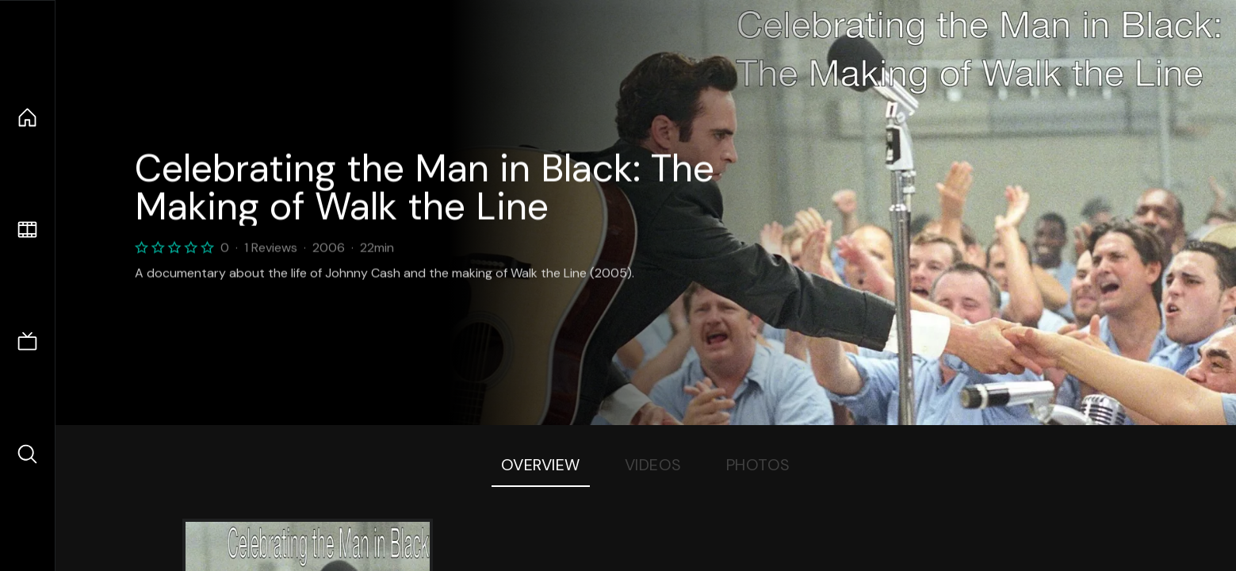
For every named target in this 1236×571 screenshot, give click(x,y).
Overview (540, 464)
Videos (653, 464)
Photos (758, 464)
